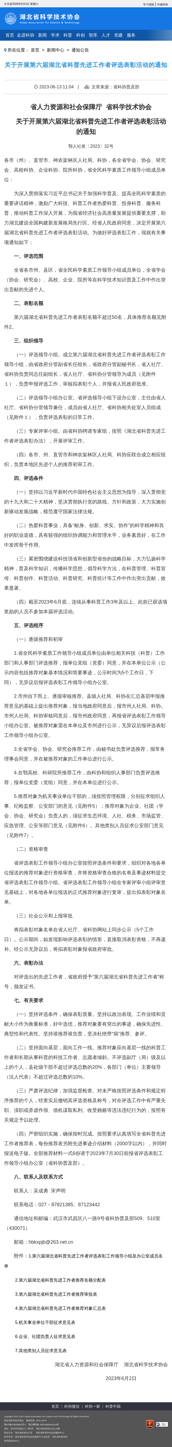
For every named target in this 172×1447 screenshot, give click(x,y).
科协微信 (71, 1406)
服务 (131, 35)
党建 (118, 35)
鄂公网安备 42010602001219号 (43, 1424)
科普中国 (113, 1406)
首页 (9, 35)
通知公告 (80, 50)
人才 (106, 35)
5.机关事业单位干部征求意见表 (45, 1322)
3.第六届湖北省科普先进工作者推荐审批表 (56, 1294)
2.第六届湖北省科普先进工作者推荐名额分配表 (60, 1280)
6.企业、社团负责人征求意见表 (45, 1336)
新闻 (42, 35)
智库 (93, 35)
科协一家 (92, 1406)
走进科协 (25, 35)
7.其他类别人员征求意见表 (40, 1350)
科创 (80, 35)
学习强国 (148, 4)
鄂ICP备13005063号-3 (15, 1424)
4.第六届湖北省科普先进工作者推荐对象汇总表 (60, 1308)
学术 (55, 35)
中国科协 (162, 4)
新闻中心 (55, 50)
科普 (67, 35)
